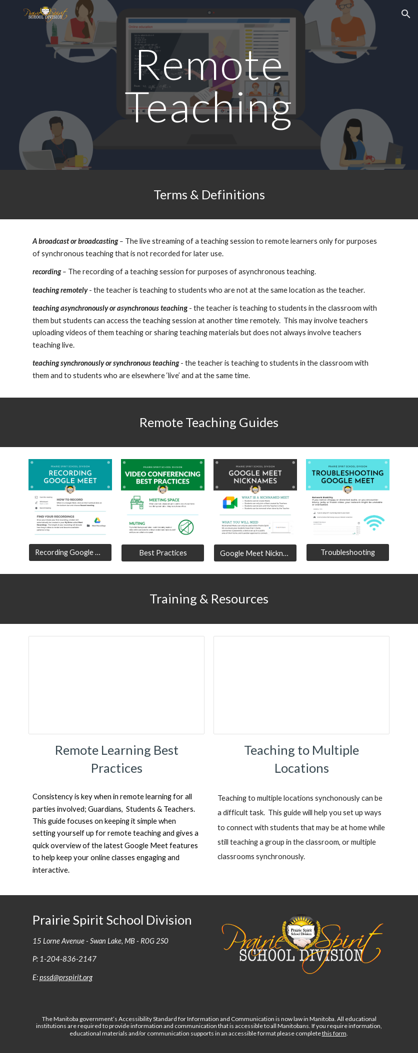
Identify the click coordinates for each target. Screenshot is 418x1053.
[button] (406, 14)
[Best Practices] (163, 552)
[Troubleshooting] (347, 552)
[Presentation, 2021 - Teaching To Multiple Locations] (302, 685)
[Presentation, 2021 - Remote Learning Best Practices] (116, 685)
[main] (209, 85)
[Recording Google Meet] (70, 552)
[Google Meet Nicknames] (255, 552)
